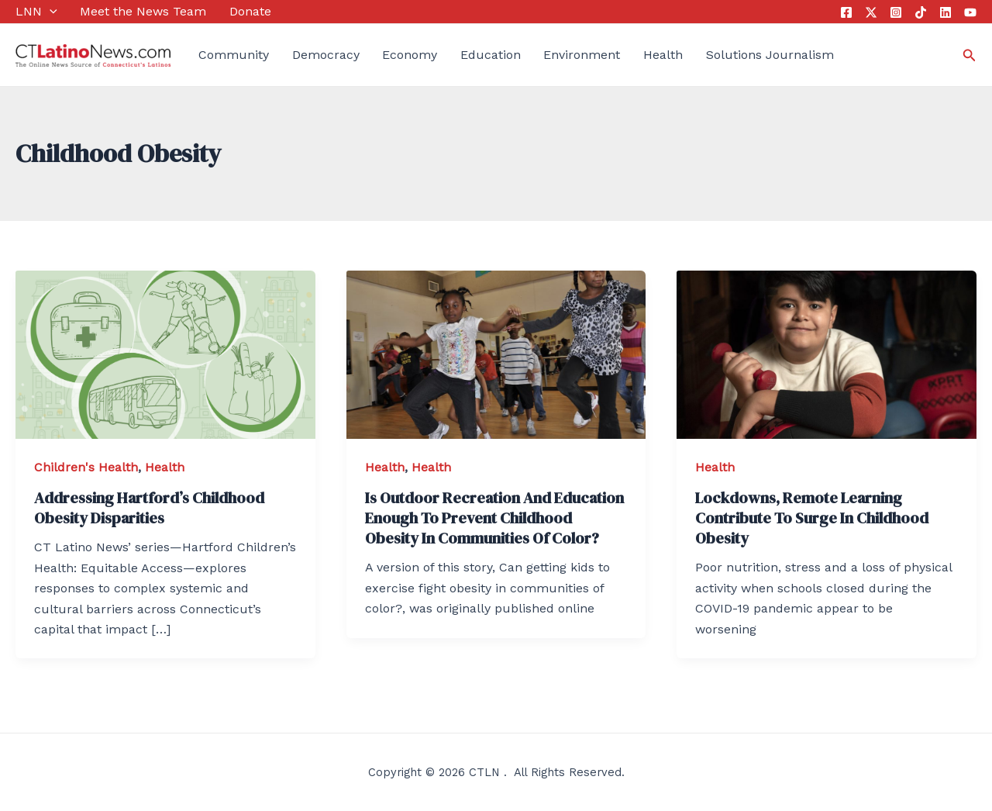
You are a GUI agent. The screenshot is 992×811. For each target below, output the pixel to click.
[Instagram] (896, 12)
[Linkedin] (945, 12)
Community (233, 54)
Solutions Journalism (770, 54)
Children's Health (86, 467)
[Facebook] (846, 12)
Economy (409, 54)
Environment (581, 54)
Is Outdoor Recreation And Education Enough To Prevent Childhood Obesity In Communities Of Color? (494, 518)
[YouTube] (970, 12)
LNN (36, 11)
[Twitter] (871, 12)
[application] (49, 11)
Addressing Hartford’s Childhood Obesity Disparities (149, 508)
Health (663, 54)
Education (490, 54)
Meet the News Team (143, 11)
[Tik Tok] (920, 12)
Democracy (326, 54)
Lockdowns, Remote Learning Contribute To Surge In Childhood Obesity (811, 518)
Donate (250, 11)
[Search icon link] (969, 55)
